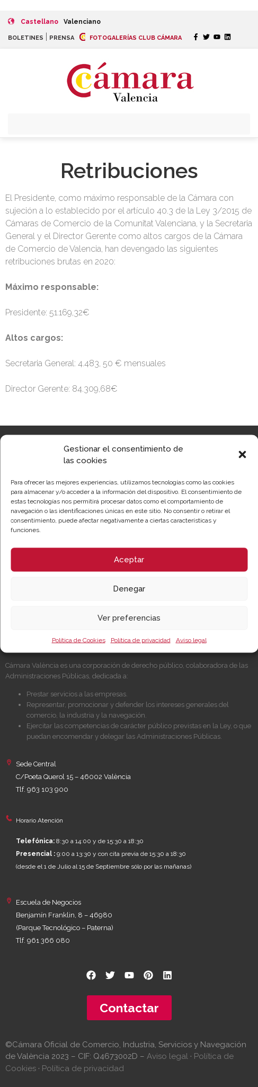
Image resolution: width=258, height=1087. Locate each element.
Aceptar (129, 559)
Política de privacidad (141, 639)
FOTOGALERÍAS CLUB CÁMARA (130, 37)
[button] (242, 454)
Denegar (129, 589)
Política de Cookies (78, 639)
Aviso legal (191, 639)
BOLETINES (25, 37)
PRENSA (61, 37)
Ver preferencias (129, 618)
